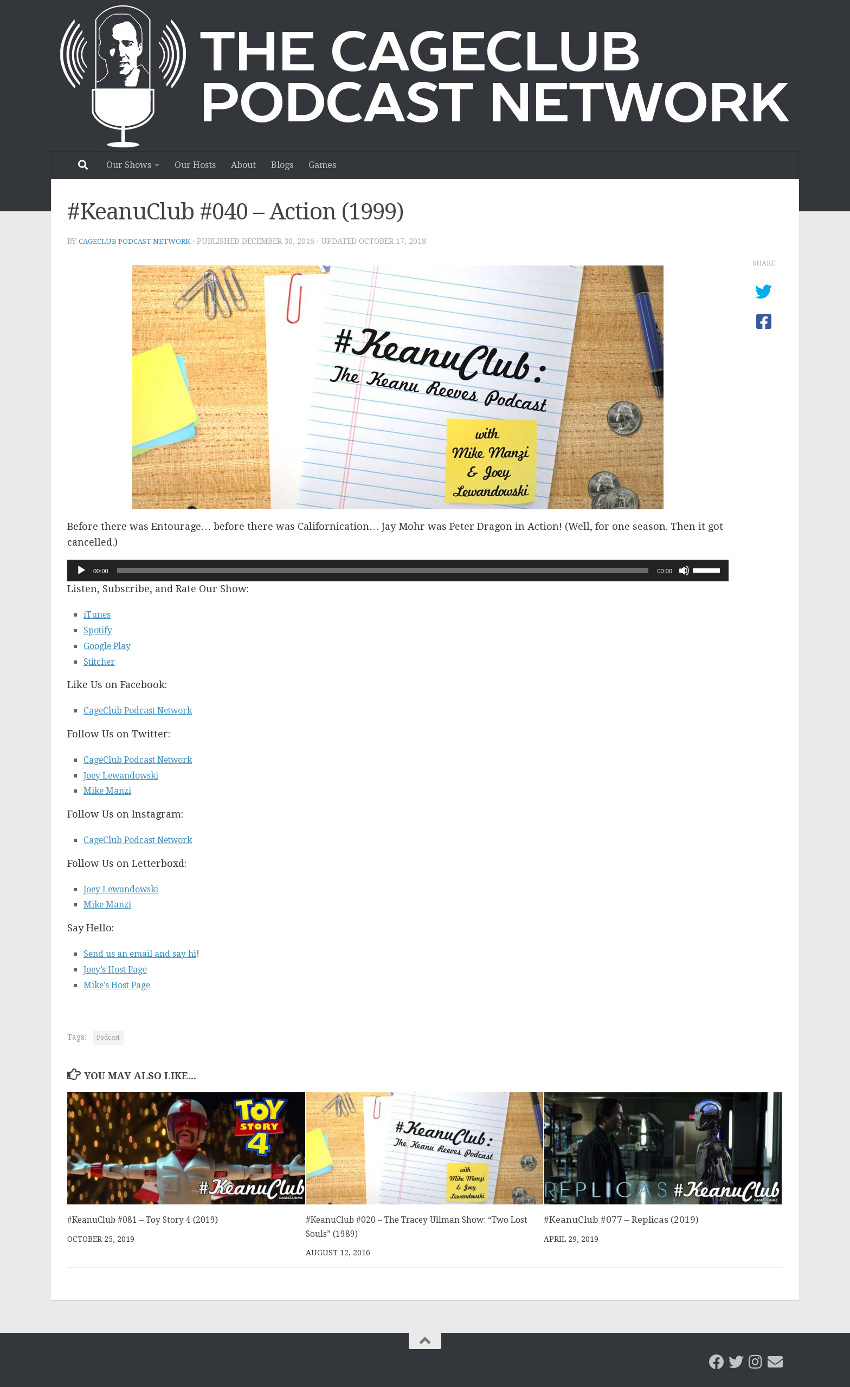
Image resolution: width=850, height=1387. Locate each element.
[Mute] (684, 570)
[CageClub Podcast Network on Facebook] (716, 1361)
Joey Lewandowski (128, 774)
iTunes (100, 613)
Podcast (108, 1037)
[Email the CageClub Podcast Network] (775, 1361)
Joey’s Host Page (121, 968)
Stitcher (102, 660)
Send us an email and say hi (150, 952)
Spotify (100, 629)
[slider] (383, 570)
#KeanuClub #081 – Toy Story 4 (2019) (151, 1219)
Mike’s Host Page (123, 984)
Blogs (282, 165)
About (243, 165)
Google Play (111, 645)
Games (322, 165)
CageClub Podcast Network (138, 241)
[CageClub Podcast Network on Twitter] (736, 1361)
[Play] (81, 570)
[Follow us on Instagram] (755, 1361)
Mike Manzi (111, 789)
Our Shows (128, 165)
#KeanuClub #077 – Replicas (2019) (621, 1219)
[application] (398, 570)
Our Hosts (195, 165)
